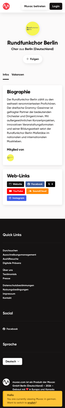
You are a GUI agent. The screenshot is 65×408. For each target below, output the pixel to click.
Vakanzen (18, 74)
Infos (6, 74)
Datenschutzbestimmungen (18, 285)
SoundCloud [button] (37, 190)
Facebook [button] (35, 183)
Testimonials (10, 274)
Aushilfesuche (10, 258)
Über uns (8, 269)
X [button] (50, 183)
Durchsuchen (10, 250)
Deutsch (12, 361)
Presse (6, 278)
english (32, 402)
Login (55, 6)
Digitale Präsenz (12, 262)
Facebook (10, 328)
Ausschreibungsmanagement (19, 254)
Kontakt (7, 297)
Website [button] (15, 183)
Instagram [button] (16, 197)
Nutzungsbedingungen (15, 289)
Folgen (32, 58)
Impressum (9, 293)
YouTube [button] (16, 190)
